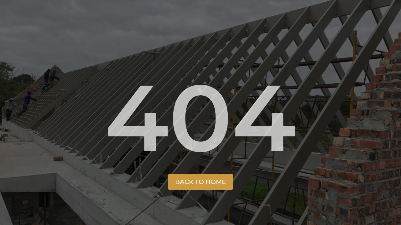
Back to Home (200, 182)
